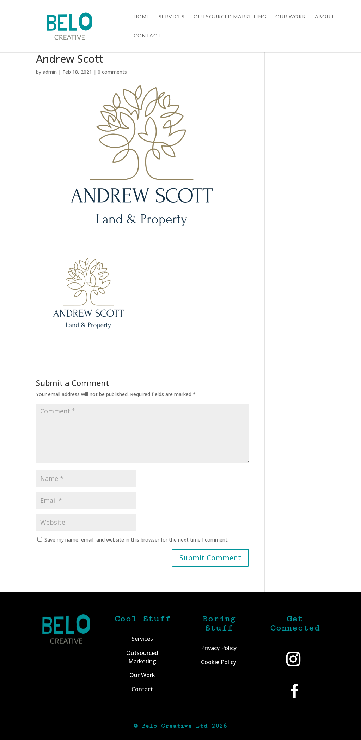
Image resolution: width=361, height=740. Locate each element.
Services (172, 16)
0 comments (112, 71)
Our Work (290, 16)
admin (50, 71)
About (325, 16)
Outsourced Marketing (230, 16)
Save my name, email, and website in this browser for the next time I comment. (136, 539)
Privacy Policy (219, 648)
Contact (147, 35)
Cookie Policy (218, 662)
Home (142, 16)
